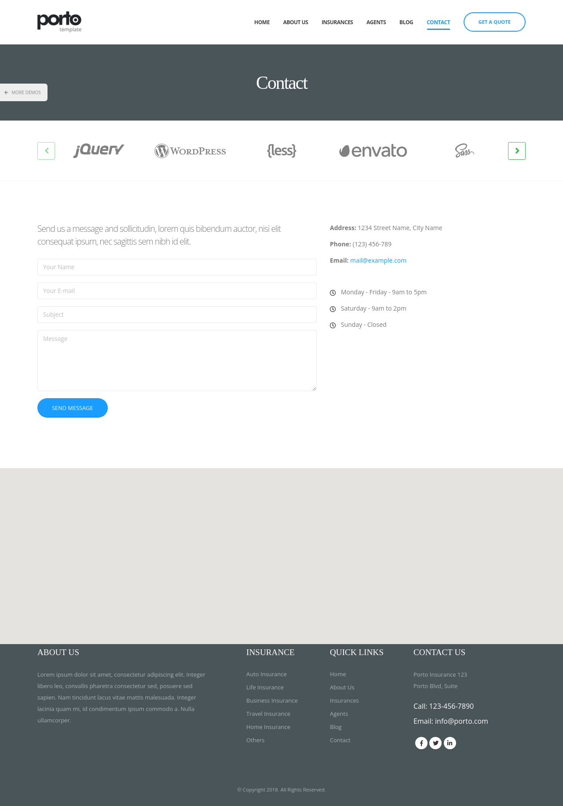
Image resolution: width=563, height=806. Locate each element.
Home (262, 22)
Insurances (337, 22)
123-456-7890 (451, 706)
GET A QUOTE (495, 21)
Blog (406, 22)
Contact (438, 22)
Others (255, 740)
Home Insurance (268, 727)
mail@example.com (378, 260)
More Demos (22, 92)
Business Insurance (272, 700)
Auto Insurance (266, 674)
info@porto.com (461, 721)
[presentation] (46, 151)
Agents (376, 22)
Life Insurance (265, 687)
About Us (295, 22)
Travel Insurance (268, 714)
